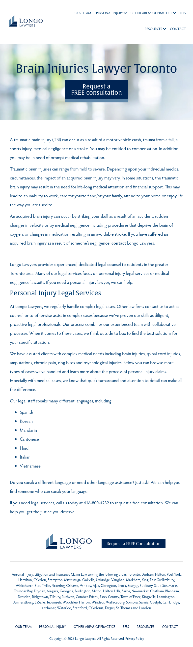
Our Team (82, 12)
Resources (152, 28)
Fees (182, 12)
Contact (177, 28)
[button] (124, 13)
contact (118, 243)
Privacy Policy (134, 638)
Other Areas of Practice (150, 12)
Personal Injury (108, 12)
